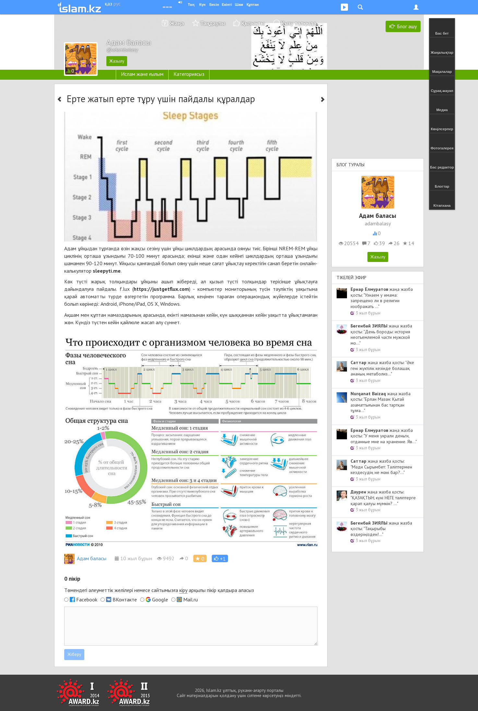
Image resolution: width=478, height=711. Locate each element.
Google (160, 599)
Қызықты (253, 23)
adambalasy (378, 223)
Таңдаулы (212, 23)
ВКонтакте (125, 599)
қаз (108, 3)
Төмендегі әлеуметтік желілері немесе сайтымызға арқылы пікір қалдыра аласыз (159, 590)
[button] (220, 558)
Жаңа (177, 23)
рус (117, 3)
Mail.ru (190, 599)
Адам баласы (85, 558)
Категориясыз (188, 74)
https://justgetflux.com (161, 289)
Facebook (86, 599)
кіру (183, 590)
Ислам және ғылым (142, 74)
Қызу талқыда (298, 23)
